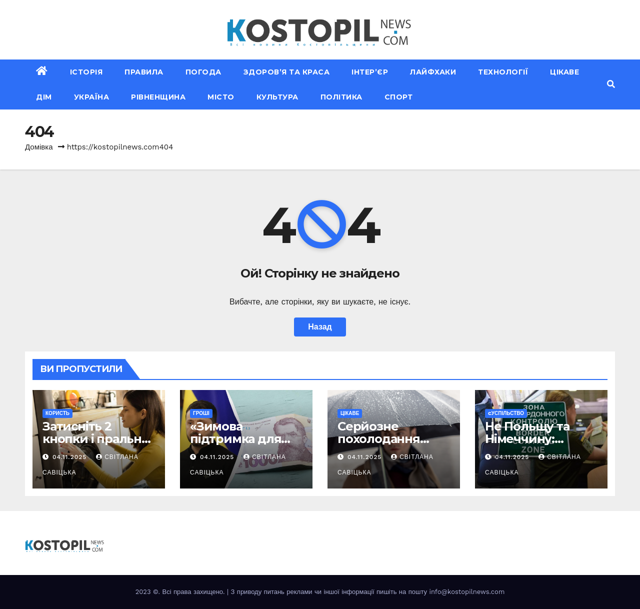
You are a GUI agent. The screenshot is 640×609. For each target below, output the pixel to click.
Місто (221, 97)
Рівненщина (158, 97)
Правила (144, 72)
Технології (503, 72)
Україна (92, 97)
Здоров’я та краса (287, 72)
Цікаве (564, 72)
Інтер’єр (370, 72)
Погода (204, 72)
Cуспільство (506, 413)
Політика (341, 97)
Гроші (201, 413)
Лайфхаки (433, 72)
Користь (58, 413)
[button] (611, 84)
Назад (320, 327)
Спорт (398, 97)
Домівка (39, 147)
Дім (44, 97)
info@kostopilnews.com (466, 592)
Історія (86, 72)
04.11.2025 (70, 457)
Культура (277, 97)
